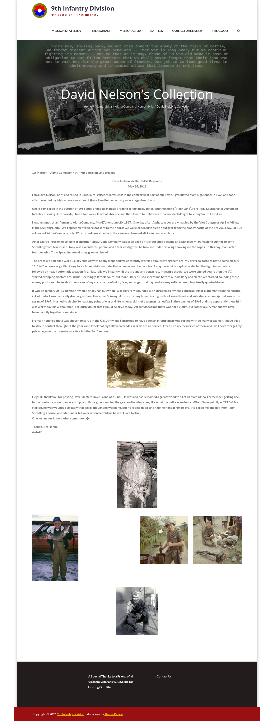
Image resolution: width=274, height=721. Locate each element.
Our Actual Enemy (187, 30)
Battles (156, 30)
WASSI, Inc (120, 681)
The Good (220, 30)
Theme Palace (113, 714)
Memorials (101, 30)
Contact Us (164, 676)
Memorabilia (130, 30)
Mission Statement (67, 30)
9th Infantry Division (82, 8)
